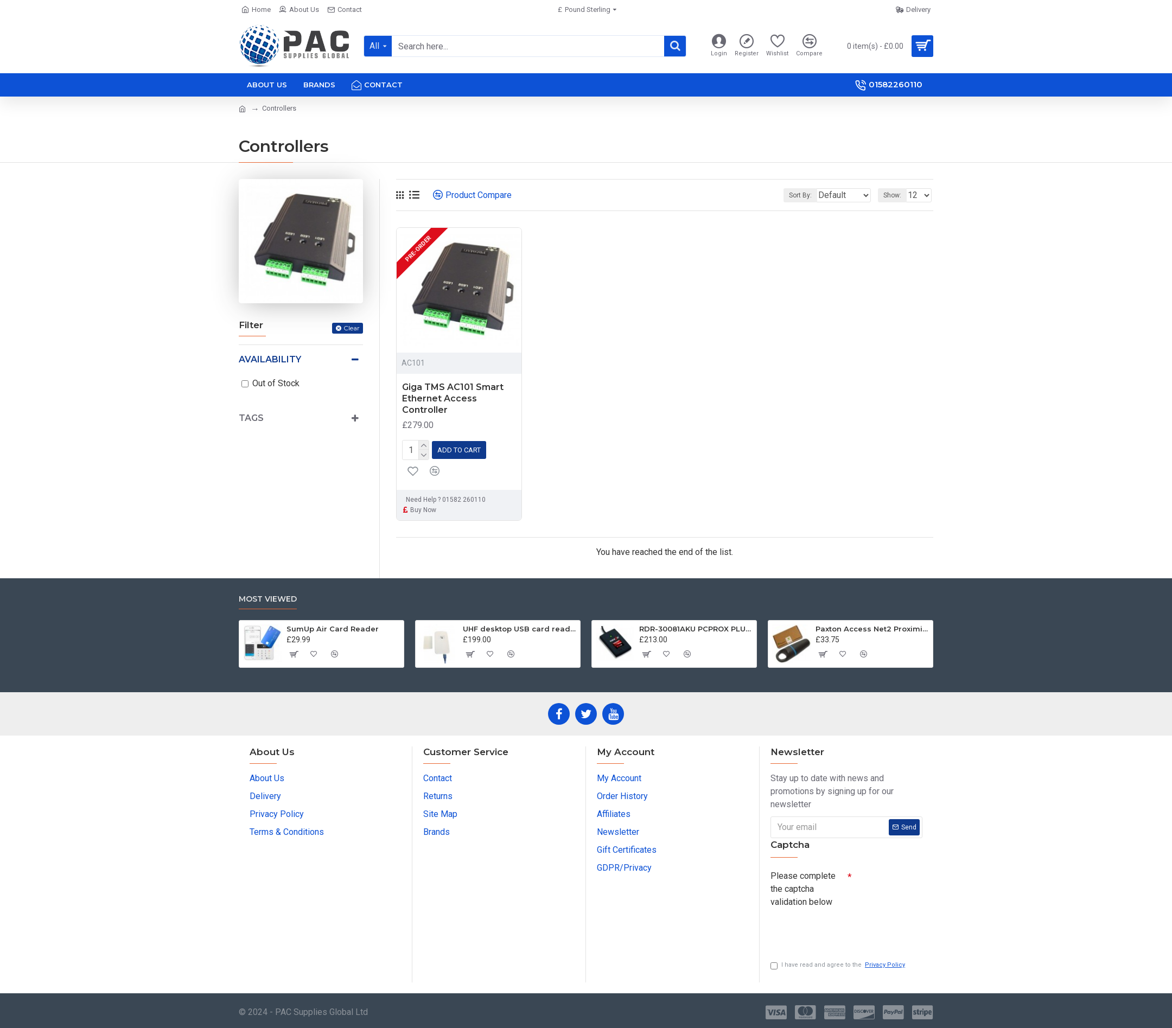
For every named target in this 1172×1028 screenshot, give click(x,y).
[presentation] (846, 928)
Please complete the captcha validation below (803, 886)
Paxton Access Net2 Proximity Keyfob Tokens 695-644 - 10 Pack (872, 626)
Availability (270, 359)
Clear (351, 328)
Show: (896, 195)
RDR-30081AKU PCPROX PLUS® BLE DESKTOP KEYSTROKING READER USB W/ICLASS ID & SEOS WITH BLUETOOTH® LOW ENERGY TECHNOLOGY (696, 626)
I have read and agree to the (838, 965)
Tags (251, 418)
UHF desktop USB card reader (519, 626)
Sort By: (793, 195)
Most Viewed (268, 596)
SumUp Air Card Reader (332, 626)
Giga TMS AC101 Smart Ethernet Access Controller (453, 398)
